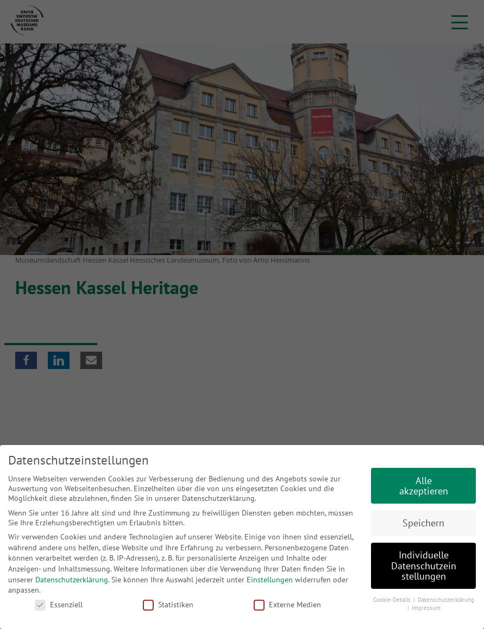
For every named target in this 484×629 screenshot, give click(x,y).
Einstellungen (270, 579)
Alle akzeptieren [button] (423, 486)
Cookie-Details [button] (392, 599)
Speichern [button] (423, 523)
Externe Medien (287, 604)
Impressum (426, 608)
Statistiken (168, 604)
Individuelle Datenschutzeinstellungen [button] (423, 565)
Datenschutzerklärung (71, 579)
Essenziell (59, 604)
